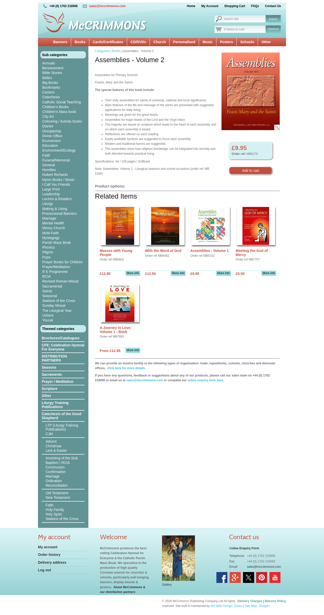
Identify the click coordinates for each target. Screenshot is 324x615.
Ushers (47, 315)
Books (80, 42)
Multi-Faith (50, 233)
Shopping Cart (234, 6)
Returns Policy (275, 601)
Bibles (47, 78)
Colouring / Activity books (62, 121)
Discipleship (51, 131)
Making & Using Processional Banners (59, 211)
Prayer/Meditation (56, 267)
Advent (51, 441)
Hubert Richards (55, 175)
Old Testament (57, 493)
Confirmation (56, 472)
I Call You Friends (56, 184)
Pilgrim (47, 252)
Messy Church (53, 228)
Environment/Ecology (59, 150)
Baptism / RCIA (58, 463)
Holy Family (55, 510)
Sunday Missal (53, 305)
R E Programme (55, 272)
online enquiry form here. (206, 380)
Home (191, 6)
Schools (247, 42)
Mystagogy (50, 238)
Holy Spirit (54, 514)
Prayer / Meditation (57, 382)
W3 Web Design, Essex (226, 606)
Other (266, 42)
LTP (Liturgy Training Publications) (62, 427)
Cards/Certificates (108, 42)
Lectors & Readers (57, 199)
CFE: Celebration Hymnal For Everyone (63, 347)
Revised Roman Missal (60, 281)
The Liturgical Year (57, 311)
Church (159, 42)
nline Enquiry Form (245, 548)
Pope (46, 257)
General (48, 165)
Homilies (49, 170)
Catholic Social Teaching (61, 102)
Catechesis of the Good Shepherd (61, 416)
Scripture (49, 389)
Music (207, 42)
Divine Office (52, 136)
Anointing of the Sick (62, 458)
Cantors (48, 92)
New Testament (58, 497)
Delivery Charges (249, 601)
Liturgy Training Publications (55, 405)
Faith (46, 155)
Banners (60, 42)
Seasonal (49, 296)
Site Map (251, 606)
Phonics (48, 247)
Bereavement (52, 68)
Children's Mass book (59, 112)
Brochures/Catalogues (60, 338)
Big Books (50, 83)
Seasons (49, 367)
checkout (273, 28)
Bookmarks (51, 87)
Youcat (47, 320)
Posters (226, 42)
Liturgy (47, 204)
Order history (49, 555)
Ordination (54, 481)
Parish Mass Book (56, 243)
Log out (44, 570)
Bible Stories (52, 73)
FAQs (255, 6)
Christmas (54, 446)
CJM (49, 434)
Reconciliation (57, 485)
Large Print (50, 189)
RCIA (46, 276)
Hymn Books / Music (58, 180)
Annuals (48, 63)
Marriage (49, 218)
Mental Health (53, 223)
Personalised (184, 42)
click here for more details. (126, 368)
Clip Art (48, 116)
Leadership (51, 194)
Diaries (47, 126)
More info (133, 273)
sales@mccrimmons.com (107, 6)
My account (47, 547)
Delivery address (52, 562)
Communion (55, 467)
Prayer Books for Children (62, 262)
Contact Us (273, 6)
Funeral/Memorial (56, 160)
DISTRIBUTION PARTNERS (54, 358)
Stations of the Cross (58, 301)
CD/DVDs (138, 42)
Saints (47, 291)
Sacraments (52, 374)
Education (50, 146)
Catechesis (51, 97)
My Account (209, 6)
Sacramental (52, 286)
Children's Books (55, 107)
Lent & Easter (56, 450)
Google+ (264, 606)
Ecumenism (51, 141)
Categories (102, 51)
